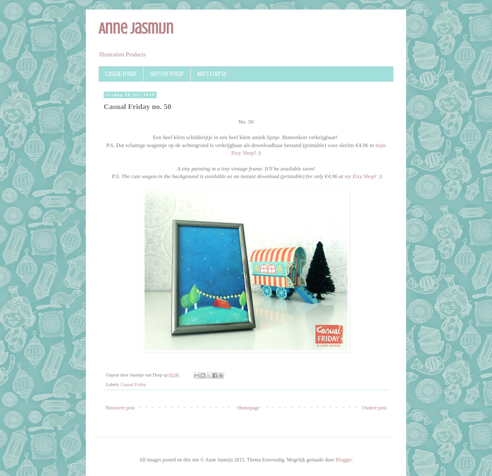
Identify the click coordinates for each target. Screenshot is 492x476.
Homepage (248, 407)
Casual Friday (121, 74)
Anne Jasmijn (136, 28)
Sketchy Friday (167, 74)
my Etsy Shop (360, 176)
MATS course (211, 74)
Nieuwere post (120, 407)
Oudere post (374, 407)
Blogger (343, 459)
